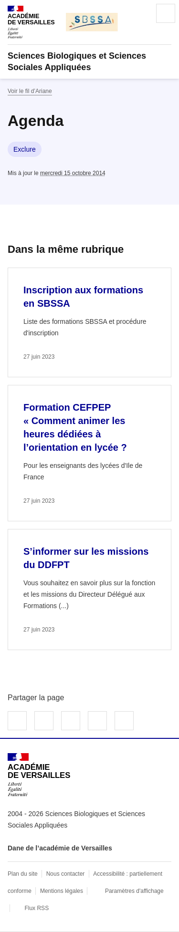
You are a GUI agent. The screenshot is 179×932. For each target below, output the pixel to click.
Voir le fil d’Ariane (30, 91)
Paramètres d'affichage (134, 891)
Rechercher (138, 13)
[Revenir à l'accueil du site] (39, 775)
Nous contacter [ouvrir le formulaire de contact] (65, 873)
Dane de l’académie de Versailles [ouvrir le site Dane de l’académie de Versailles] (60, 848)
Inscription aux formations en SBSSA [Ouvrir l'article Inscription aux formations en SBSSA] (83, 297)
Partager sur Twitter (43, 720)
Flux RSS (36, 908)
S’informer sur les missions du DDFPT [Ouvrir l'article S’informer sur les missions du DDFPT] (85, 558)
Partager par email (97, 720)
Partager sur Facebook (17, 720)
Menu (165, 13)
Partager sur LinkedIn (70, 720)
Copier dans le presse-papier (124, 720)
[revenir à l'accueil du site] (89, 61)
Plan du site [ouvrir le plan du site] (23, 873)
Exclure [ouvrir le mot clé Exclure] (24, 149)
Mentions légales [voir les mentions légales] (61, 891)
